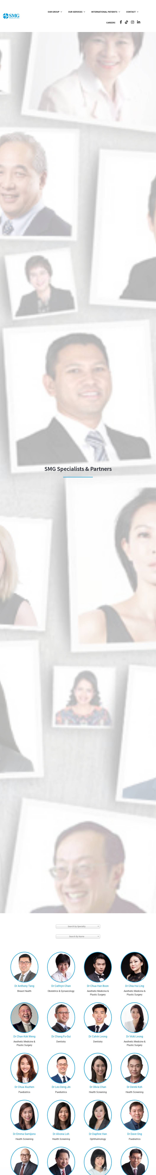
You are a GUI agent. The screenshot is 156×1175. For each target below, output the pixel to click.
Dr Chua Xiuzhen (24, 1086)
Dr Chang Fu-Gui (61, 1036)
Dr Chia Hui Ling (134, 985)
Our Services (68, 12)
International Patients (97, 12)
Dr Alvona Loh (61, 1133)
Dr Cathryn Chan (61, 985)
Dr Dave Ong (134, 1133)
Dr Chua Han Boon (98, 985)
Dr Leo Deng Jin (61, 1086)
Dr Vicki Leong (134, 1036)
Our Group (46, 12)
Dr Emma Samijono (24, 1133)
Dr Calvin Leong (98, 1036)
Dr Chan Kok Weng (24, 1036)
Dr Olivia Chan (98, 1086)
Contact (124, 12)
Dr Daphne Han (98, 1133)
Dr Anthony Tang (24, 985)
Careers (140, 12)
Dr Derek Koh (134, 1086)
